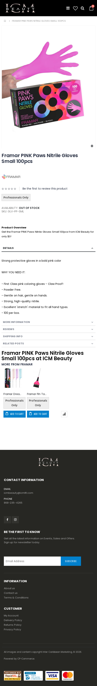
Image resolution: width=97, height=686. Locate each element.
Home (5, 21)
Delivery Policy (13, 620)
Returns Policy (12, 625)
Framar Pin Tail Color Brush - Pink (37, 394)
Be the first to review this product (45, 189)
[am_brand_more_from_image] (13, 378)
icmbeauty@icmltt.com (18, 493)
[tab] (48, 248)
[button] (75, 8)
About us (9, 588)
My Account (11, 615)
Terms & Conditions (16, 597)
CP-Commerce (26, 658)
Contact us (11, 593)
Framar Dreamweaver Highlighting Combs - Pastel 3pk (13, 394)
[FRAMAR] (11, 177)
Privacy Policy (12, 629)
